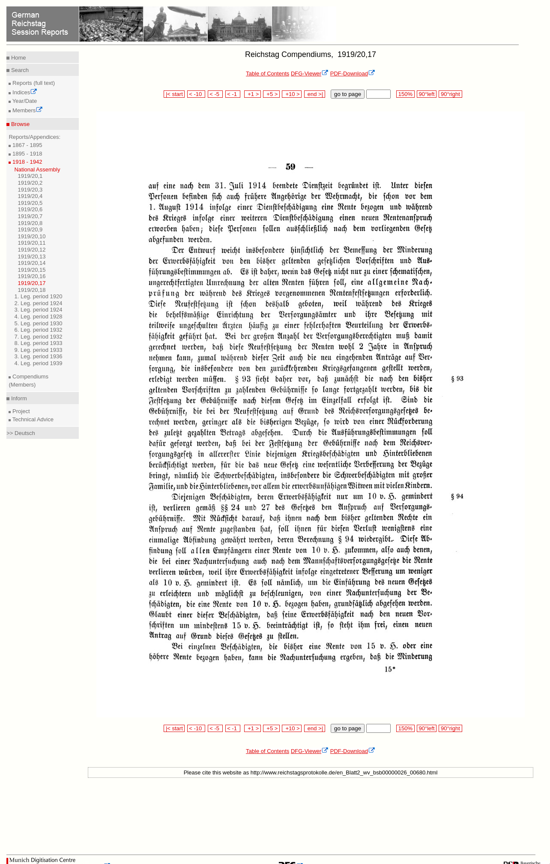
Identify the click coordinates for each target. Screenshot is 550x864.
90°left (426, 94)
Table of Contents (267, 73)
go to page (347, 94)
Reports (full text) (33, 83)
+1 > (252, 94)
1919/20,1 (30, 176)
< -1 (233, 94)
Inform (18, 398)
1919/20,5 (30, 203)
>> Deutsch (20, 433)
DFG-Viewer (310, 73)
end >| (315, 94)
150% (405, 94)
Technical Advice (32, 419)
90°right (450, 94)
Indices (24, 92)
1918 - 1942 (26, 162)
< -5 (215, 94)
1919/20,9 (30, 229)
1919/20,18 (31, 290)
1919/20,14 (31, 263)
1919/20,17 (31, 283)
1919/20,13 (31, 256)
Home (17, 57)
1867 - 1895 (26, 145)
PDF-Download (352, 73)
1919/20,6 (30, 209)
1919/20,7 (30, 216)
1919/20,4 (30, 196)
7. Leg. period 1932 (38, 336)
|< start (174, 94)
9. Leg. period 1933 (38, 350)
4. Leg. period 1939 (38, 363)
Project (20, 411)
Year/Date (24, 101)
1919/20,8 (30, 223)
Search (19, 70)
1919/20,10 (31, 236)
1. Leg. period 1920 (38, 296)
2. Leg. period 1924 (38, 303)
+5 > (271, 94)
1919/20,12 (31, 249)
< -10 (196, 94)
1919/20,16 (31, 276)
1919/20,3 (30, 189)
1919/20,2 (30, 183)
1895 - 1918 (26, 153)
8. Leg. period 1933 (38, 343)
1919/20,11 (31, 243)
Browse (19, 124)
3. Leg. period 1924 (38, 309)
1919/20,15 (31, 270)
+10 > (291, 94)
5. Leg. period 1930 (38, 323)
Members (27, 110)
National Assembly (37, 169)
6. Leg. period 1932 (38, 330)
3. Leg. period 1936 (38, 356)
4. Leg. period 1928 (38, 316)
